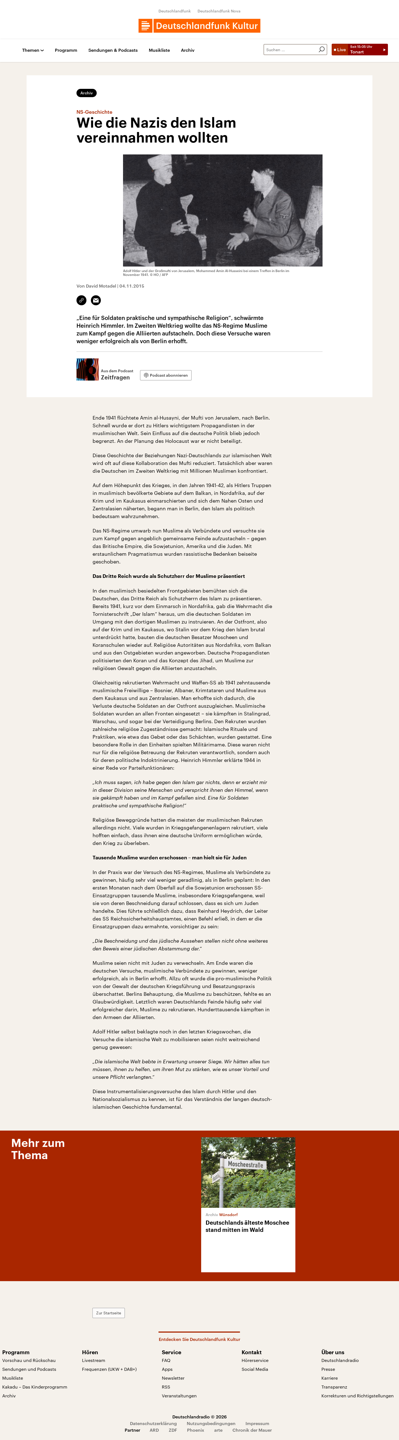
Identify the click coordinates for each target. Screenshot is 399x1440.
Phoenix (195, 1430)
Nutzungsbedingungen (211, 1423)
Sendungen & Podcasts (113, 50)
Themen (30, 50)
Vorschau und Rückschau (29, 1360)
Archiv (188, 50)
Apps (167, 1369)
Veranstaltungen (179, 1395)
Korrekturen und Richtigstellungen (357, 1395)
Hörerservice (255, 1360)
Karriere (329, 1377)
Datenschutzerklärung (153, 1423)
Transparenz (334, 1386)
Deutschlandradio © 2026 (199, 1416)
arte (218, 1430)
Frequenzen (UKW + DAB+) (109, 1369)
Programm (66, 50)
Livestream (93, 1360)
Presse (328, 1369)
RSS (166, 1386)
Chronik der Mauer (252, 1430)
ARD (154, 1430)
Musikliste (159, 50)
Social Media (255, 1369)
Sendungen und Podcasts (29, 1369)
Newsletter (173, 1377)
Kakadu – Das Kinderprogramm (34, 1386)
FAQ (166, 1360)
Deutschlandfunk (174, 11)
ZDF (173, 1430)
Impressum (257, 1423)
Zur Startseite (108, 1312)
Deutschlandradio (340, 1360)
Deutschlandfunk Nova (219, 11)
